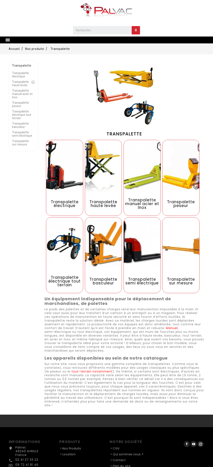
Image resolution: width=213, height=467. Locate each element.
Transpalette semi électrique (22, 134)
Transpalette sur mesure (20, 142)
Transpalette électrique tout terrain (21, 115)
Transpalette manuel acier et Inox (22, 94)
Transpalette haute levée (20, 83)
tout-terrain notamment (92, 371)
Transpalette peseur (20, 104)
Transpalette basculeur (20, 125)
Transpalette (21, 65)
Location (69, 454)
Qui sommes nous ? (128, 454)
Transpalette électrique (20, 74)
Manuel (172, 328)
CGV (116, 448)
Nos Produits (71, 448)
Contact (119, 460)
